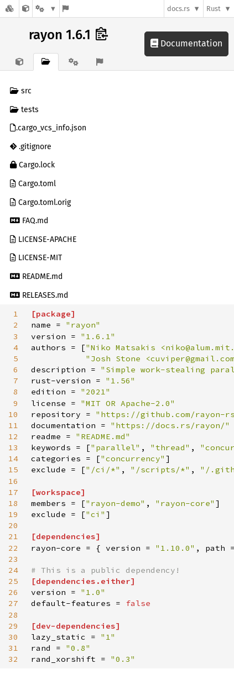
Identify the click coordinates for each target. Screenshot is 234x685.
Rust (213, 8)
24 (13, 570)
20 (13, 525)
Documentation (186, 43)
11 (13, 425)
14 (13, 458)
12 (13, 436)
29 (13, 626)
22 (13, 548)
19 (13, 514)
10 (13, 414)
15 (13, 470)
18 (13, 503)
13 (13, 447)
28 (13, 615)
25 (13, 581)
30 (13, 637)
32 (13, 659)
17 (13, 492)
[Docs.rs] (9, 8)
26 (13, 592)
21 (13, 536)
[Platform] (46, 8)
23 (13, 559)
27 (13, 603)
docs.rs (178, 8)
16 (13, 481)
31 (13, 648)
